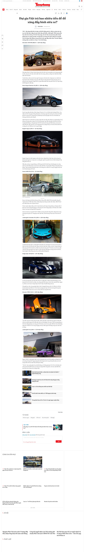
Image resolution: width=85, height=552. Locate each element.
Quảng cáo (66, 0)
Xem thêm (81, 10)
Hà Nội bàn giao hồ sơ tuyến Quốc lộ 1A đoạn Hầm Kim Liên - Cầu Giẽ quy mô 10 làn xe (69, 533)
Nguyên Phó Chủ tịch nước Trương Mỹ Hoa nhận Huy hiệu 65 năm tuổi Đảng (15, 532)
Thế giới (29, 9)
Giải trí (59, 9)
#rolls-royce (26, 417)
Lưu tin (2, 42)
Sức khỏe (25, 9)
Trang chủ (3, 10)
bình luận (64, 13)
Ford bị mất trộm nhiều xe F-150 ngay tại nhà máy (44, 393)
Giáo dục (64, 9)
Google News (67, 13)
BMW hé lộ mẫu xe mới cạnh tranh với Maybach (32, 469)
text (59, 13)
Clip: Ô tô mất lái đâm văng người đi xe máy (12, 486)
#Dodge (52, 417)
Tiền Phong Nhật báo (37, 0)
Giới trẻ (33, 9)
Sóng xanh (16, 9)
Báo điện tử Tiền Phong (42, 5)
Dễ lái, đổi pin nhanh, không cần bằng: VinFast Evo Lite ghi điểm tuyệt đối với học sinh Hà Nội (12, 503)
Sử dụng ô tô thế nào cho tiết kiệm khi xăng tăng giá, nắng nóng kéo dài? (46, 380)
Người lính (48, 9)
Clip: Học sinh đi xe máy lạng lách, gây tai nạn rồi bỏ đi (12, 469)
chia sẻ (56, 13)
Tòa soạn (61, 0)
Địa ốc (20, 9)
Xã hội (7, 9)
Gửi (58, 441)
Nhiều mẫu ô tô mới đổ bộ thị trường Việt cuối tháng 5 (32, 486)
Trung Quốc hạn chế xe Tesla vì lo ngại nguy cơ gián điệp (45, 400)
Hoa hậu (73, 9)
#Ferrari (38, 417)
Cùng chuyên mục (9, 454)
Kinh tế (11, 9)
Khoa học (69, 9)
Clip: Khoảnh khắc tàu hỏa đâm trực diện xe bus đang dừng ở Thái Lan (52, 470)
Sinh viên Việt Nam (47, 0)
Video (78, 9)
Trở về (2, 48)
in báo (61, 13)
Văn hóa (55, 9)
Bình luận (2, 45)
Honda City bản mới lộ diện (51, 501)
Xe (52, 9)
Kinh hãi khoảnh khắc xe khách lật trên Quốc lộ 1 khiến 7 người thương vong (45, 372)
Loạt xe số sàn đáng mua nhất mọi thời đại (42, 386)
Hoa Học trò (54, 0)
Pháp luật (38, 9)
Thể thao (43, 9)
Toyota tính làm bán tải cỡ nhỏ (51, 486)
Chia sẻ (2, 38)
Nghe (2, 35)
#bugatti (33, 417)
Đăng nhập (24, 434)
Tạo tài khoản (32, 434)
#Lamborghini (45, 417)
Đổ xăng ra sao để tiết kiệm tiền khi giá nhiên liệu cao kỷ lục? (37, 427)
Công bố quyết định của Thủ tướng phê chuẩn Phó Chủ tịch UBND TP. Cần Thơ (42, 532)
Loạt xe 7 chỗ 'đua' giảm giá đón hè (31, 501)
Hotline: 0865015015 (27, 0)
